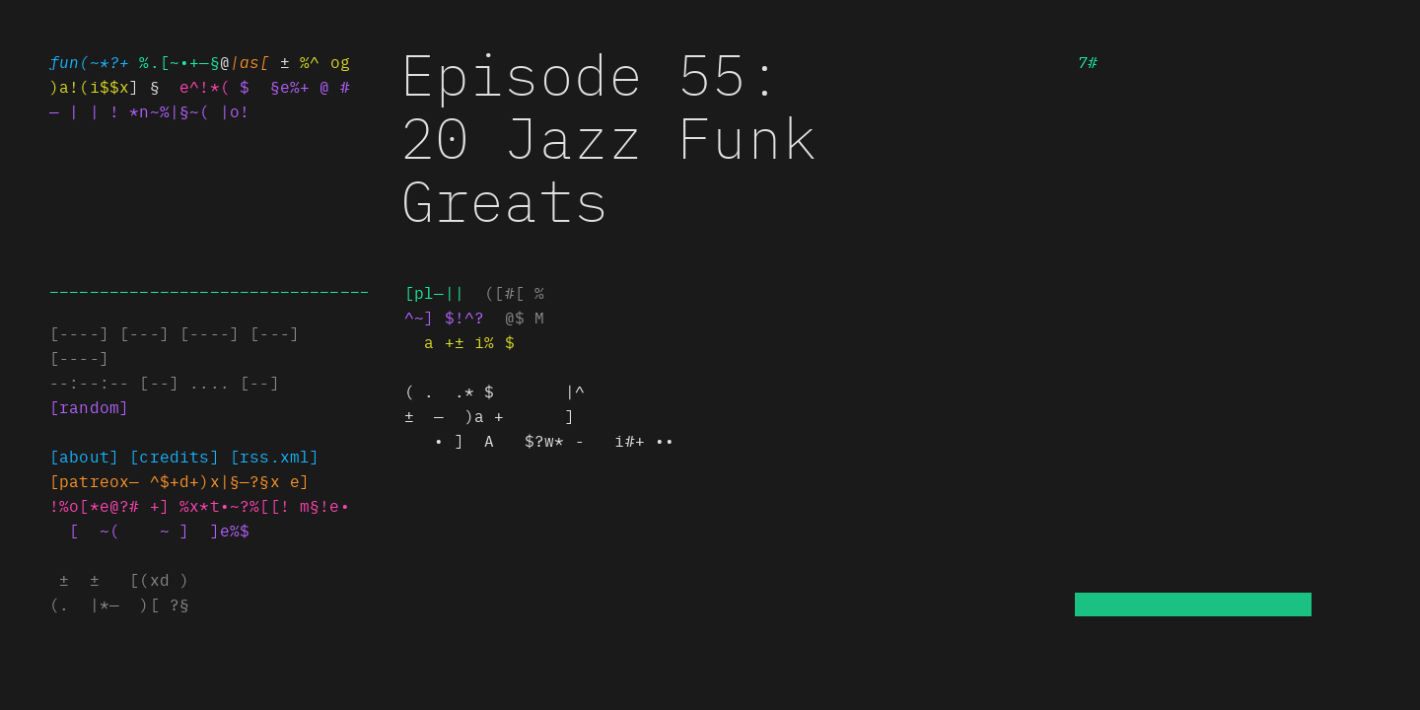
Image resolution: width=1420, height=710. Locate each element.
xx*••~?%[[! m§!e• (264, 505)
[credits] (174, 455)
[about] (84, 455)
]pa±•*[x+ (94, 480)
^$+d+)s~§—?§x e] (230, 480)
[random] (89, 406)
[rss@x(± (275, 455)
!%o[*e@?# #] (109, 505)
